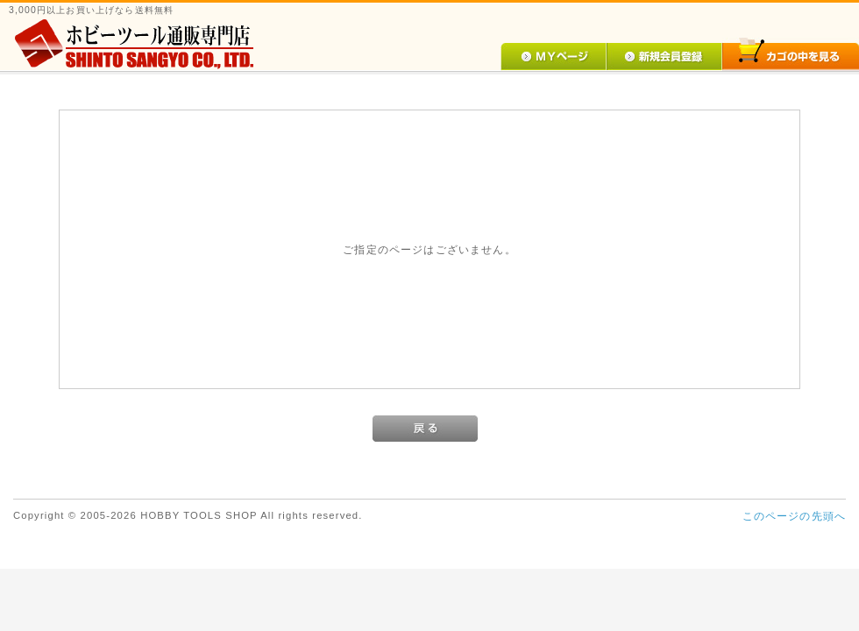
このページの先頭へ (794, 515)
